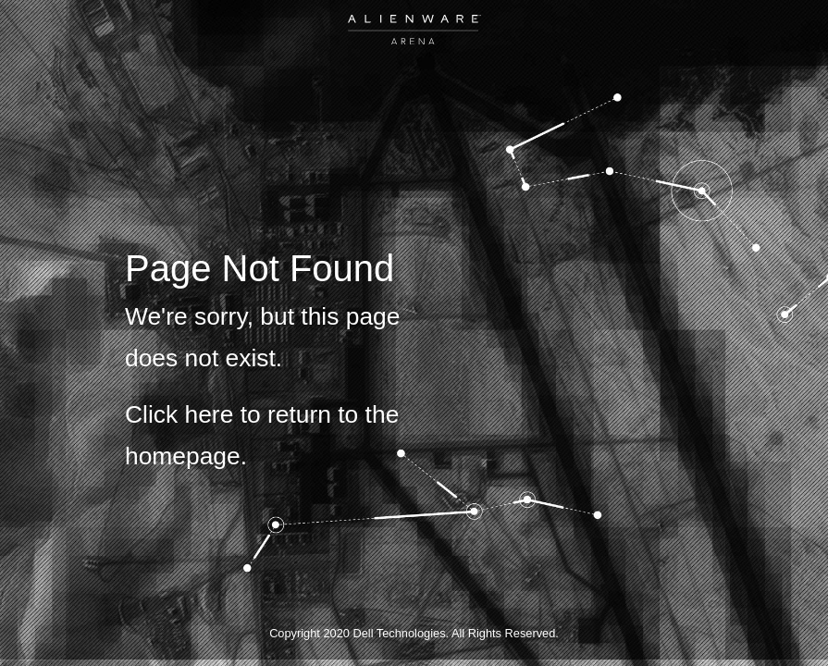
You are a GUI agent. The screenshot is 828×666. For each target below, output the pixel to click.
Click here (179, 414)
